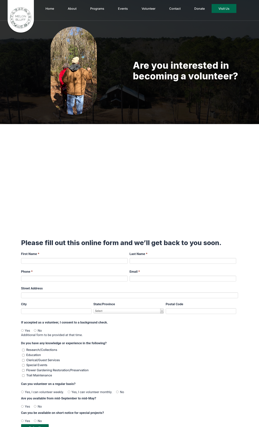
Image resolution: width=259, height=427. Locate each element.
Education (33, 355)
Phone (27, 271)
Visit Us (224, 8)
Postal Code (174, 304)
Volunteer (148, 8)
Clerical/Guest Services (43, 360)
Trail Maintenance (39, 375)
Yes (25, 330)
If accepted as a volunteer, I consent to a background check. (64, 322)
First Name (30, 254)
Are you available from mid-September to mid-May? (58, 398)
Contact (175, 8)
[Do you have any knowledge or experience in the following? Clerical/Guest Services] (23, 360)
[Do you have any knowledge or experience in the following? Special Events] (23, 365)
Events (123, 8)
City (24, 304)
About (72, 8)
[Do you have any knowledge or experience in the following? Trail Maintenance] (23, 375)
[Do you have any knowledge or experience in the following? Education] (23, 355)
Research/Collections (41, 350)
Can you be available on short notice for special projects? (62, 413)
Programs (97, 8)
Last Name (138, 254)
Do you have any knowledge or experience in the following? (64, 343)
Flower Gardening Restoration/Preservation (57, 370)
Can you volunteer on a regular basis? (48, 384)
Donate (199, 8)
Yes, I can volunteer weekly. (42, 392)
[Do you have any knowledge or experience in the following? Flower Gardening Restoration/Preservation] (23, 370)
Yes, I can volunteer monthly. (90, 392)
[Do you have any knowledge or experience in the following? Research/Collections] (23, 350)
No (38, 330)
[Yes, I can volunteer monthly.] (69, 392)
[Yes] (22, 330)
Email (135, 271)
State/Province (104, 304)
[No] (35, 330)
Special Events (36, 365)
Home (49, 8)
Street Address (32, 288)
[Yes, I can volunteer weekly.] (22, 392)
